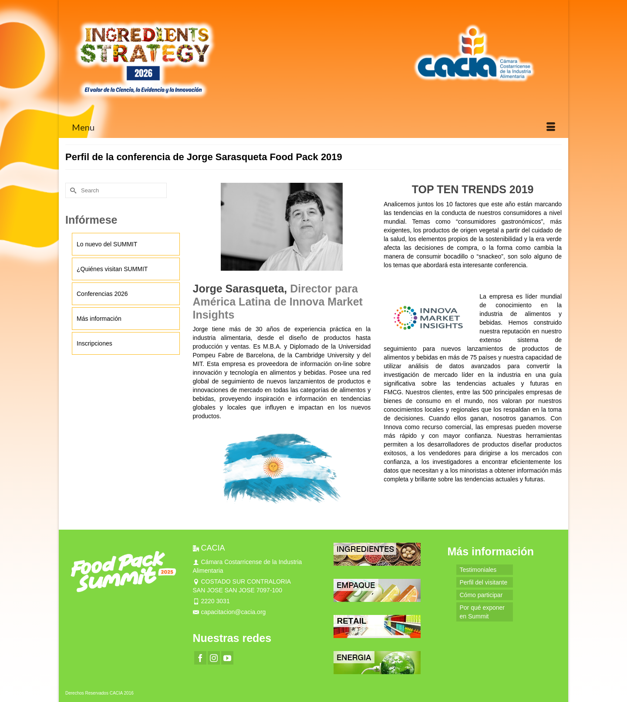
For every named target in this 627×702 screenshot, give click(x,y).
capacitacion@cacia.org (229, 611)
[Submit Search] (71, 190)
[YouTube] (227, 658)
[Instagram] (214, 658)
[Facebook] (200, 658)
